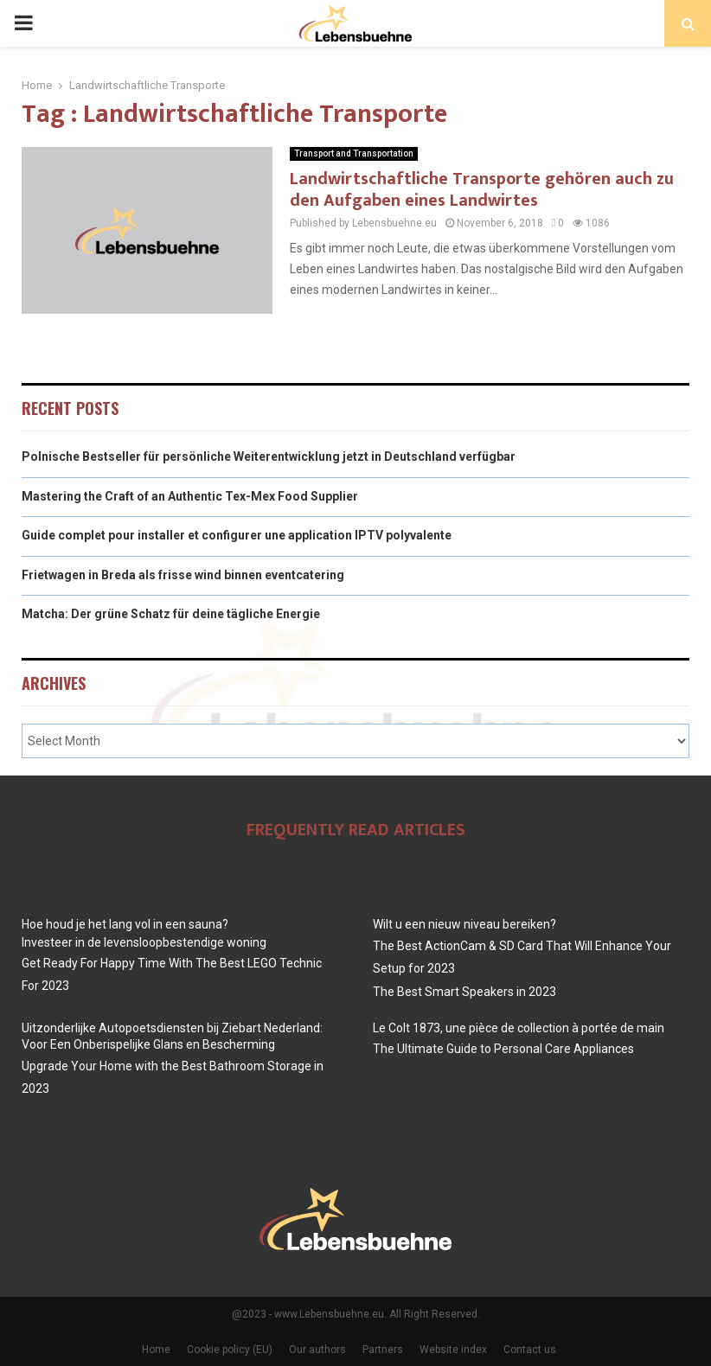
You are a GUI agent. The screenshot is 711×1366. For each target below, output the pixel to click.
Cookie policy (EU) (229, 1350)
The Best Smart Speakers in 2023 (464, 992)
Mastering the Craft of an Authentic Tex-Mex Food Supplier (190, 496)
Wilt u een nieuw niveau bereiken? (464, 924)
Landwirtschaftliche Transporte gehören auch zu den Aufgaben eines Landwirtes (482, 189)
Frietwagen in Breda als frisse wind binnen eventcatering (183, 575)
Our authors (317, 1350)
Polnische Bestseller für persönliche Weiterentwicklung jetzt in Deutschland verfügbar (269, 456)
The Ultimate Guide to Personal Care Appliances (503, 1049)
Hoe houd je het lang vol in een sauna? (125, 924)
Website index (453, 1350)
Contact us (529, 1350)
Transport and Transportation (353, 153)
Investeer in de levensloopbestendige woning (144, 942)
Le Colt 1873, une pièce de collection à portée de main (518, 1028)
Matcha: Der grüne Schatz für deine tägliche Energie (171, 614)
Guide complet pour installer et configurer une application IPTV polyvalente (237, 535)
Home (156, 1350)
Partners (382, 1350)
